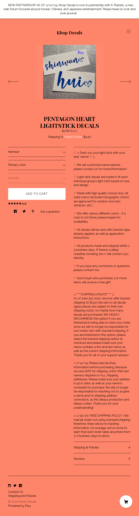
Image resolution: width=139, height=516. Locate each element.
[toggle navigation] (129, 31)
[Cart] (126, 501)
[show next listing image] (122, 81)
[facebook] (20, 486)
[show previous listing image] (17, 81)
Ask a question (50, 211)
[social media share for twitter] (24, 210)
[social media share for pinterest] (32, 210)
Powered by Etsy (19, 506)
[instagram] (9, 486)
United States (73, 137)
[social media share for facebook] (15, 210)
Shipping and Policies (22, 496)
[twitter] (14, 486)
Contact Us (15, 492)
